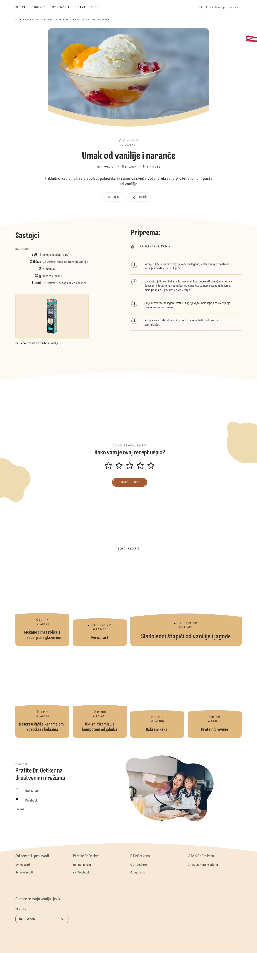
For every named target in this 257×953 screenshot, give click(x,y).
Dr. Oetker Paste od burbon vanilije (65, 262)
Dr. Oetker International (203, 865)
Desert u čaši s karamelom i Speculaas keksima (42, 693)
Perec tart (100, 601)
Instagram (84, 865)
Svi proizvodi (24, 872)
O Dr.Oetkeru (138, 865)
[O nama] (83, 7)
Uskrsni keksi (157, 693)
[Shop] (97, 7)
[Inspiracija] (63, 7)
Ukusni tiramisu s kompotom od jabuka (100, 693)
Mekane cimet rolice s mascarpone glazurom (42, 601)
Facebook (83, 872)
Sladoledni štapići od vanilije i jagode (186, 601)
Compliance (137, 872)
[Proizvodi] (42, 7)
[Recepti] (23, 7)
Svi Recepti (22, 865)
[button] (128, 134)
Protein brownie (215, 693)
